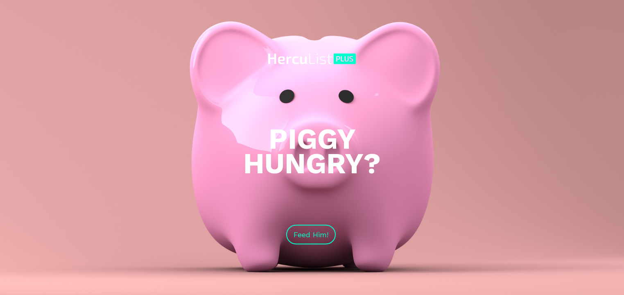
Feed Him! (311, 234)
